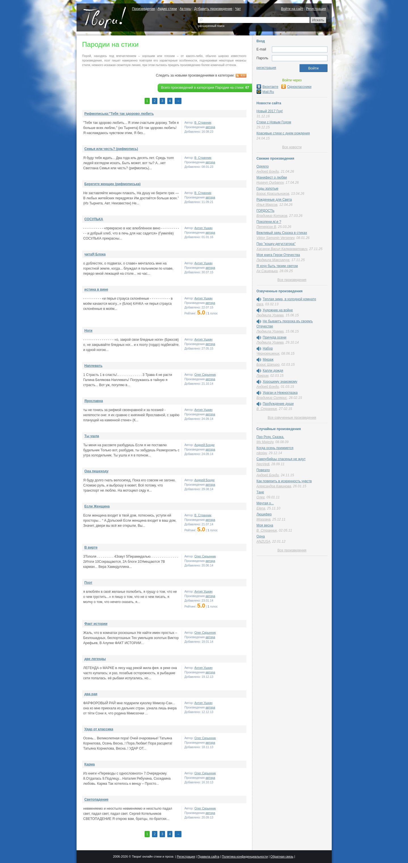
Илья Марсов (267, 205)
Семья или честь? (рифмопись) (111, 149)
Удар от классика (98, 729)
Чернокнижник (268, 354)
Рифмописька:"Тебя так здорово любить (119, 114)
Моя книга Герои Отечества (278, 255)
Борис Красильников (273, 194)
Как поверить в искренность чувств (284, 481)
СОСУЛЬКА (93, 219)
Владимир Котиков (272, 216)
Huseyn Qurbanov (270, 183)
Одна (261, 536)
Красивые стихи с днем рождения (283, 133)
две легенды (95, 659)
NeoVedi (263, 464)
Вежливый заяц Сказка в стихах (282, 233)
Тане (260, 492)
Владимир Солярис (272, 398)
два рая (91, 694)
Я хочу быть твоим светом (277, 266)
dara (260, 304)
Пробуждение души (278, 404)
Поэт (88, 583)
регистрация (266, 68)
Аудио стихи (167, 9)
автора (210, 127)
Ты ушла (91, 436)
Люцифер (264, 514)
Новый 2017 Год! (270, 111)
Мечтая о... (265, 503)
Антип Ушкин (204, 228)
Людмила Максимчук (273, 260)
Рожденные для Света (274, 200)
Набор (268, 348)
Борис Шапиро (268, 365)
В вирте (91, 547)
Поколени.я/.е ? (269, 222)
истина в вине (96, 289)
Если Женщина (97, 506)
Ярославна (93, 401)
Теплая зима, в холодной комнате (289, 299)
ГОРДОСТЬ (265, 211)
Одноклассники (296, 87)
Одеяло (263, 166)
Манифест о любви (272, 177)
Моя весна (265, 525)
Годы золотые (267, 189)
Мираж (268, 359)
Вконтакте (267, 87)
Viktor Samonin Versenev (276, 238)
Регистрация (316, 9)
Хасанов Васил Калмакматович (282, 249)
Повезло (263, 470)
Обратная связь (281, 856)
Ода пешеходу (96, 471)
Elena (261, 508)
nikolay (262, 453)
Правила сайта (208, 856)
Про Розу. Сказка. (270, 437)
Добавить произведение (213, 9)
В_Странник (203, 122)
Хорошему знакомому (280, 382)
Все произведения (291, 280)
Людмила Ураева (270, 315)
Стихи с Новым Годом (274, 122)
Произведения (143, 9)
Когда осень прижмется (275, 448)
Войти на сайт (292, 9)
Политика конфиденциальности (245, 856)
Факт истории (95, 624)
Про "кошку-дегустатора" (276, 244)
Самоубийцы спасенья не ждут (281, 459)
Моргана (263, 519)
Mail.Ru (265, 92)
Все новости (291, 147)
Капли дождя (273, 371)
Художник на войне (278, 310)
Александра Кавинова (274, 486)
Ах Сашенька (267, 271)
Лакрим (263, 376)
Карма (89, 764)
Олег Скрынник (205, 374)
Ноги (88, 331)
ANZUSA (263, 541)
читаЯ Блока (95, 254)
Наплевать (93, 366)
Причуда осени (275, 337)
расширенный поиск (211, 26)
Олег (261, 497)
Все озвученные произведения (292, 418)
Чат (238, 9)
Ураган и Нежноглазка (280, 393)
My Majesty (265, 442)
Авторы (185, 9)
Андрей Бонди (205, 445)
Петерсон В (266, 227)
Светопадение (96, 799)
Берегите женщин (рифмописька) (112, 184)
